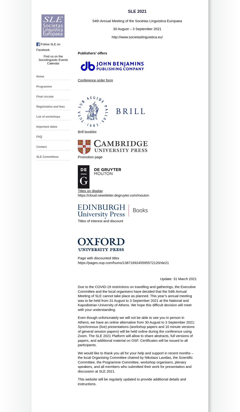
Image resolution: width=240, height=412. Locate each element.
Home (40, 76)
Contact (41, 146)
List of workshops (48, 116)
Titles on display (90, 191)
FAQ (39, 136)
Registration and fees (50, 106)
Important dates (46, 126)
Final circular (45, 96)
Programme (44, 86)
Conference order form (95, 80)
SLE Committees (47, 156)
